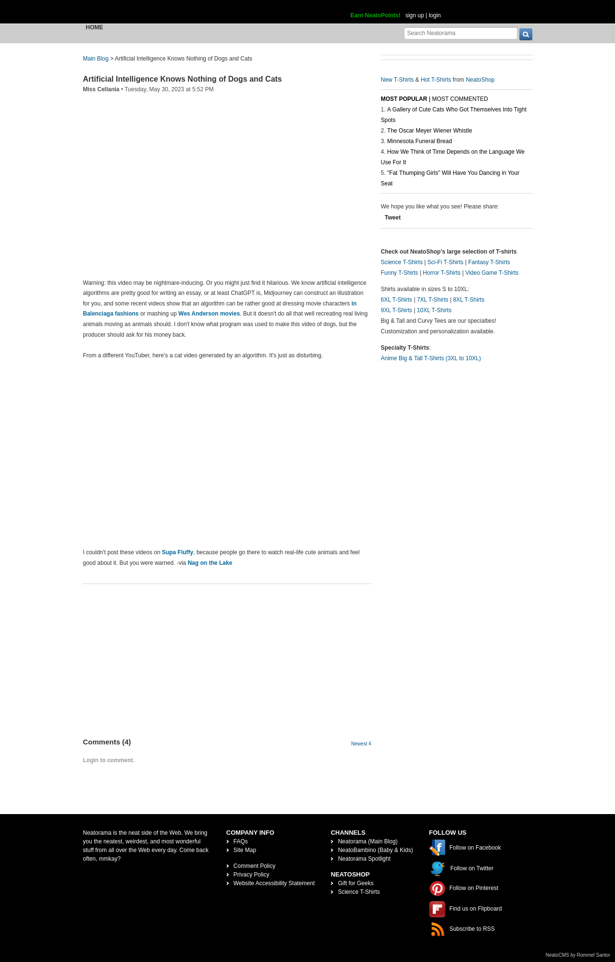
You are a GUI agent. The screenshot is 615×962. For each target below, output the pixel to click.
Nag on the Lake (210, 563)
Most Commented (460, 99)
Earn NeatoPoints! (376, 15)
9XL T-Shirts (396, 310)
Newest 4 (361, 743)
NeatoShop (480, 79)
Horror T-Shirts (441, 272)
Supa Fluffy (177, 552)
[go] (525, 34)
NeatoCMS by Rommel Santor (578, 955)
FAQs (241, 841)
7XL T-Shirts (432, 299)
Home (94, 27)
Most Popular (404, 99)
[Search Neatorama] (461, 33)
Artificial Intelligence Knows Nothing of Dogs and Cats (182, 79)
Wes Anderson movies (209, 313)
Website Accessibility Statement (274, 883)
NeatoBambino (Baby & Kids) (375, 850)
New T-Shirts (397, 79)
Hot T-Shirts (436, 79)
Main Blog (96, 58)
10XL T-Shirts (434, 310)
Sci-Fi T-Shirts (445, 262)
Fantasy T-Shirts (489, 262)
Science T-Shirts (402, 262)
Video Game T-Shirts (491, 272)
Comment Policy (254, 866)
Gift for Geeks (355, 883)
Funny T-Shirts (399, 272)
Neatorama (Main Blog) (367, 841)
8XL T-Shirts (468, 299)
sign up (415, 15)
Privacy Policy (252, 874)
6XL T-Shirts (396, 299)
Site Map (245, 850)
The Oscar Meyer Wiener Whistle (429, 130)
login (435, 15)
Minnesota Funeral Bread (419, 141)
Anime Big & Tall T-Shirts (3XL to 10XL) (431, 358)
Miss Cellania (101, 89)
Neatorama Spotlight (364, 858)
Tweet (393, 217)
